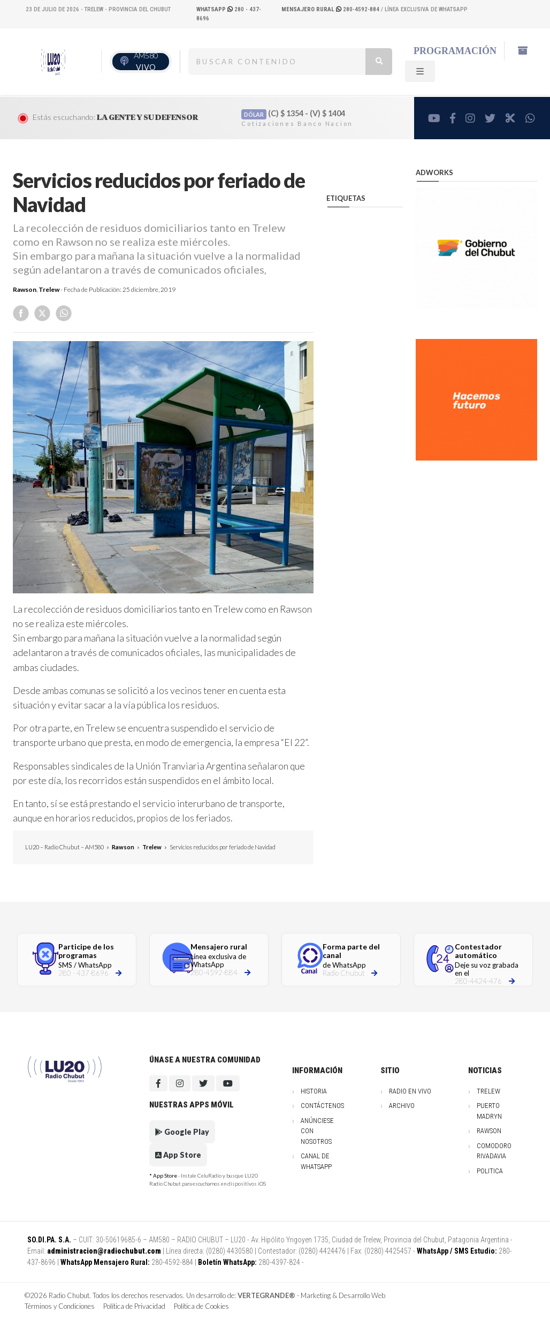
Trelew (49, 289)
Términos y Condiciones (60, 1306)
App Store (178, 1154)
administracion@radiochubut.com (104, 1251)
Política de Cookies (201, 1306)
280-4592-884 (331, 9)
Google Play (182, 1131)
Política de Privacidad (134, 1306)
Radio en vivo (410, 1091)
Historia (314, 1091)
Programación (455, 51)
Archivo (402, 1106)
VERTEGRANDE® (266, 1295)
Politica (490, 1171)
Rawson (24, 289)
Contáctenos (322, 1106)
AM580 (146, 61)
